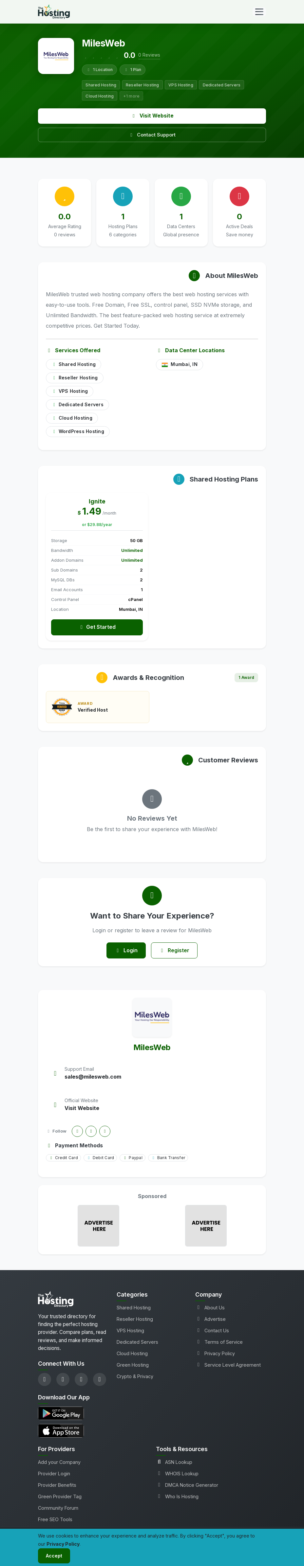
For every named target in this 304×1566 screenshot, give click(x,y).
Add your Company (59, 1463)
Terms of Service (219, 1342)
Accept (54, 1555)
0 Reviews (149, 55)
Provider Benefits (57, 1485)
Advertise (210, 1319)
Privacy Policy (215, 1354)
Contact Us (212, 1331)
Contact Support (152, 134)
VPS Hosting (130, 1331)
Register (174, 951)
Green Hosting (133, 1365)
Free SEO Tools (55, 1520)
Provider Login (54, 1474)
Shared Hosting (134, 1308)
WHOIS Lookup (177, 1474)
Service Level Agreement (228, 1365)
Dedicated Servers (137, 1342)
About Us (210, 1308)
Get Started (97, 627)
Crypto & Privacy (135, 1377)
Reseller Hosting (135, 1319)
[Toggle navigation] (259, 11)
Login (126, 951)
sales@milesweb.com (93, 1077)
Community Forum (58, 1508)
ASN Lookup (174, 1463)
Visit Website (152, 116)
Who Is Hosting (177, 1497)
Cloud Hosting (132, 1354)
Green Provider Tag (60, 1497)
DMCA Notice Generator (187, 1485)
